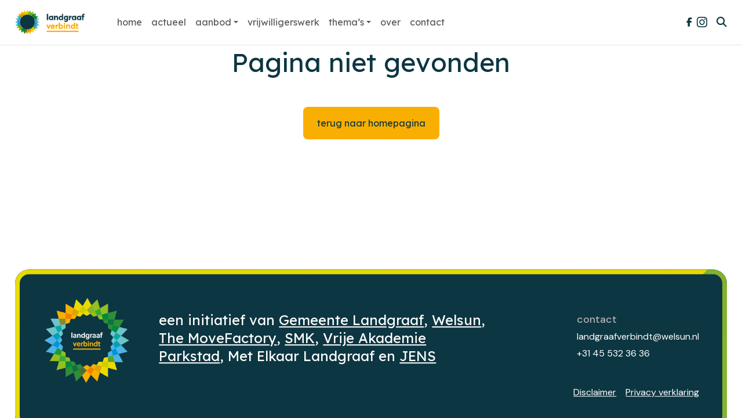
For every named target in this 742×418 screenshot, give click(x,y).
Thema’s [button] (346, 22)
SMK (300, 338)
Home (129, 22)
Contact (427, 22)
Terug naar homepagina (371, 123)
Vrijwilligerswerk (283, 22)
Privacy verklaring (662, 392)
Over (390, 22)
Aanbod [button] (213, 22)
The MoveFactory (218, 338)
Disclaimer (594, 392)
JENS (417, 356)
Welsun (456, 320)
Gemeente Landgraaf (351, 320)
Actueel (168, 22)
